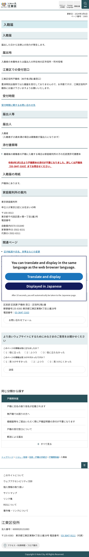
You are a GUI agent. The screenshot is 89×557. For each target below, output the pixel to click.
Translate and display (44, 276)
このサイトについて (13, 475)
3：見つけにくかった (61, 361)
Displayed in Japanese (44, 286)
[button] (69, 5)
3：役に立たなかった (54, 352)
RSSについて (10, 504)
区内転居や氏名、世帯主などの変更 (22, 251)
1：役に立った (13, 352)
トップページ (7, 457)
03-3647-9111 (68, 535)
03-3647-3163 (22, 312)
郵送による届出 (15, 436)
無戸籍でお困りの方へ (18, 413)
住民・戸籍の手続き (38, 457)
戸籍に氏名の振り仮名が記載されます (26, 406)
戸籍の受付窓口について (19, 429)
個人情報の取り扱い (13, 487)
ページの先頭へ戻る (87, 463)
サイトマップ (10, 493)
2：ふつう (32, 352)
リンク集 (7, 498)
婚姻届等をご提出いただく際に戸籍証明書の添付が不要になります (41, 421)
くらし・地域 (21, 457)
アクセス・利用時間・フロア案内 (22, 545)
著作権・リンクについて (15, 510)
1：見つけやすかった (16, 361)
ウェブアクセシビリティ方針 (18, 481)
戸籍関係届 (12, 398)
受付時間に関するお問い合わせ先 (18, 105)
